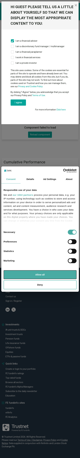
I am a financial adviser (26, 40)
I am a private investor (26, 62)
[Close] (75, 5)
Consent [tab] (11, 179)
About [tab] (69, 179)
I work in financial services (28, 57)
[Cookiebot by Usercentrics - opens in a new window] (63, 171)
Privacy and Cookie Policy (30, 86)
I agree (18, 102)
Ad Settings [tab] (49, 179)
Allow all (40, 274)
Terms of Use (38, 95)
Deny (40, 284)
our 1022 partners (23, 195)
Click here (61, 109)
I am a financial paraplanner (29, 51)
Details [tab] (30, 179)
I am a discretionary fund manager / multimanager (40, 46)
